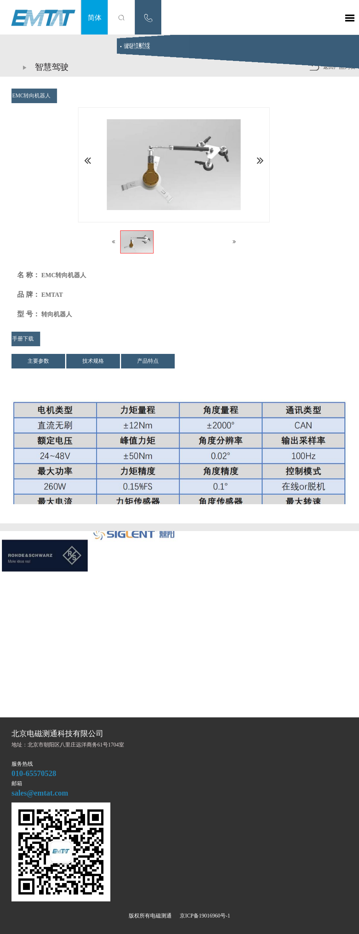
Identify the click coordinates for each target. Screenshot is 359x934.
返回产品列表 (332, 66)
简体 (95, 17)
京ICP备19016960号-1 (205, 916)
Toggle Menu (349, 18)
